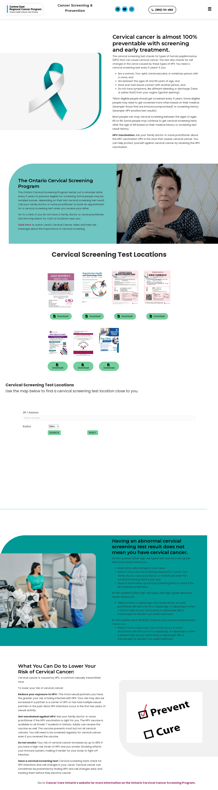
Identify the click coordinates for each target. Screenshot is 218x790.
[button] (118, 9)
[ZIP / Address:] (109, 418)
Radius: (27, 426)
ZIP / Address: (31, 412)
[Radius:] (54, 426)
